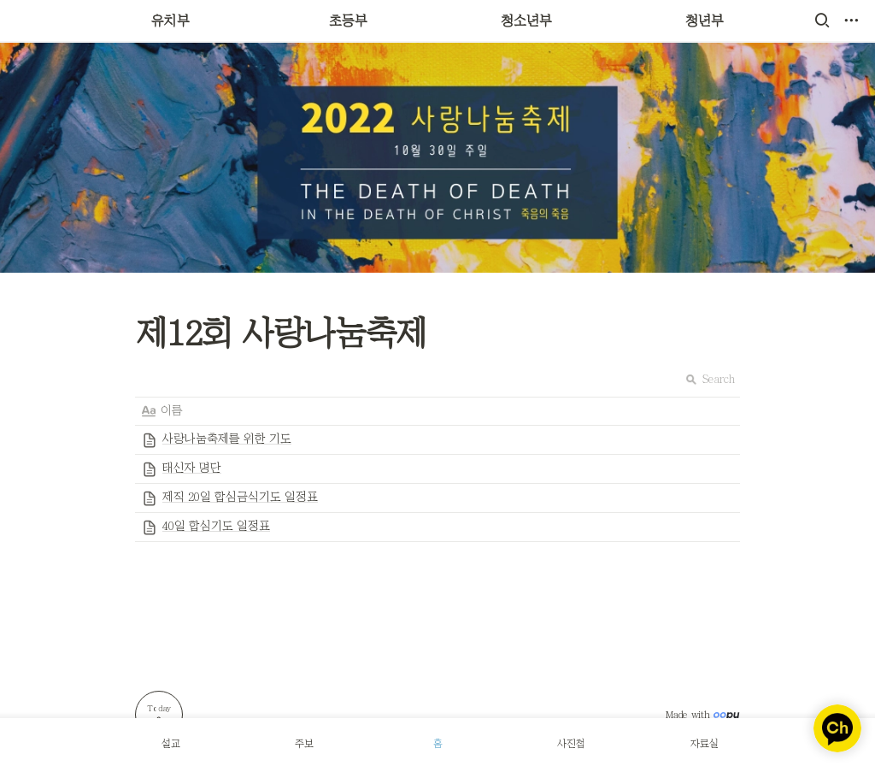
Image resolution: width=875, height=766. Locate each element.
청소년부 (526, 20)
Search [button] (710, 379)
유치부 (170, 20)
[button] (822, 20)
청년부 (704, 20)
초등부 (348, 20)
